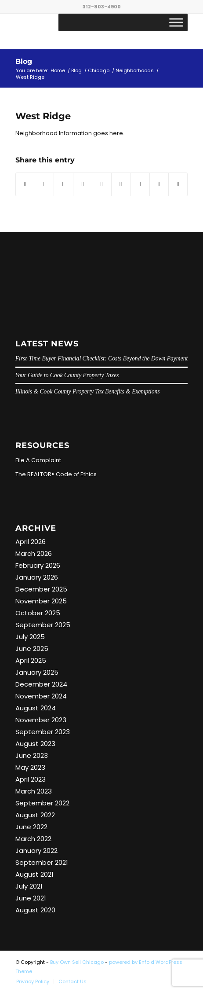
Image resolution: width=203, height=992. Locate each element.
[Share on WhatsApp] (63, 184)
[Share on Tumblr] (121, 184)
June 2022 (31, 826)
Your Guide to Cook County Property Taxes (67, 375)
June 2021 (30, 898)
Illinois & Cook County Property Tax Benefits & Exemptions (87, 391)
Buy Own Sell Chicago (77, 962)
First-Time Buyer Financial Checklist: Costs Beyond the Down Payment (101, 358)
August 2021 (34, 874)
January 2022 (36, 850)
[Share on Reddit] (159, 184)
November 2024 (41, 696)
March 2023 (33, 791)
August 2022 (35, 814)
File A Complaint (38, 460)
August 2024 (35, 708)
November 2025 (41, 601)
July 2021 (29, 886)
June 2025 (31, 648)
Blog (23, 61)
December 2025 (41, 589)
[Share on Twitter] (44, 184)
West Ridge (43, 115)
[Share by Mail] (178, 184)
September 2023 (42, 731)
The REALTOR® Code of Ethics (56, 474)
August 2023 (35, 743)
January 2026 (36, 577)
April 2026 (30, 541)
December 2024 (41, 684)
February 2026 (37, 565)
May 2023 (30, 767)
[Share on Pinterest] (82, 184)
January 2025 (36, 672)
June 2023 (31, 755)
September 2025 (42, 624)
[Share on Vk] (139, 184)
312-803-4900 (102, 6)
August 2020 (35, 910)
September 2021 (41, 862)
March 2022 (33, 838)
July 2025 (30, 636)
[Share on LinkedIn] (101, 184)
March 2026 (33, 553)
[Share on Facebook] (25, 184)
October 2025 (37, 612)
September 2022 (42, 803)
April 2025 (30, 660)
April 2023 (30, 779)
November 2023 (40, 719)
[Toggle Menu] (176, 22)
